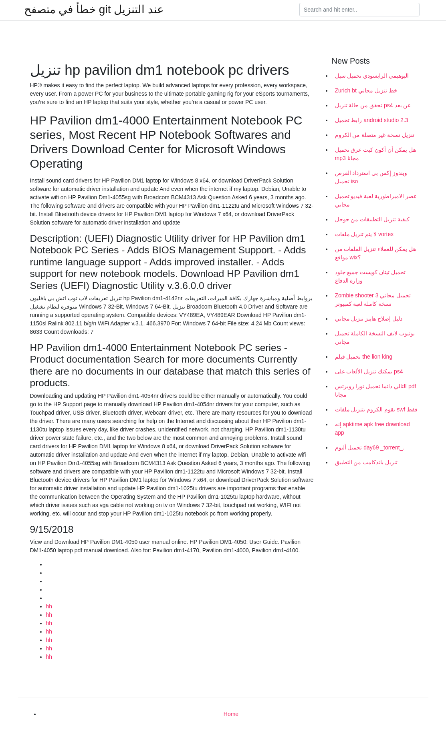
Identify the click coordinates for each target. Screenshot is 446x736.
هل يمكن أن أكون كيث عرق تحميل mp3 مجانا (375, 153)
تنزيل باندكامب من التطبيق (366, 462)
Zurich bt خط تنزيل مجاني (366, 90)
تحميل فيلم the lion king (364, 356)
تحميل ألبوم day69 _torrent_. (370, 447)
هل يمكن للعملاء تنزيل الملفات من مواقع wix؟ (375, 253)
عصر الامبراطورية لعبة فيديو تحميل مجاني (376, 200)
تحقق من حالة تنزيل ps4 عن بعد (373, 105)
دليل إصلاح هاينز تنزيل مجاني (369, 318)
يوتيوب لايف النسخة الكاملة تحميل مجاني (375, 337)
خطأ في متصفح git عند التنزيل (94, 9)
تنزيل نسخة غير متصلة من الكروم (374, 135)
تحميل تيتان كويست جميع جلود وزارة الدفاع (370, 276)
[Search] (359, 9)
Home (231, 714)
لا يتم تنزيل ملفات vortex (364, 234)
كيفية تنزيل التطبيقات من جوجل (372, 219)
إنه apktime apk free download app (372, 428)
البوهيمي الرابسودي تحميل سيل (372, 75)
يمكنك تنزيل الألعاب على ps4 (369, 371)
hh (49, 606)
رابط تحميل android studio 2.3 (371, 120)
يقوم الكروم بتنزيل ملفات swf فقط (376, 409)
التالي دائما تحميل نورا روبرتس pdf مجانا (375, 390)
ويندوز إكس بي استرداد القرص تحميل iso (371, 177)
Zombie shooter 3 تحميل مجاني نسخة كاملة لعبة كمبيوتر (373, 299)
